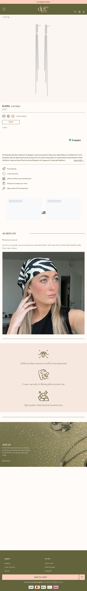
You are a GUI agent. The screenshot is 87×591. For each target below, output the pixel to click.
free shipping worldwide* (43, 2)
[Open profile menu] (79, 12)
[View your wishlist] (75, 12)
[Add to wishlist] (82, 577)
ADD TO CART (40, 577)
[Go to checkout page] (84, 12)
